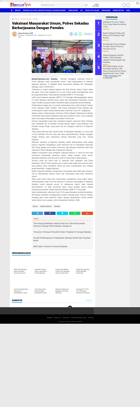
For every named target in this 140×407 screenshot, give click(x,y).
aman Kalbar (73, 10)
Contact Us (57, 317)
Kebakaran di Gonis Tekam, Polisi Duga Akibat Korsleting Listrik (114, 24)
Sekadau (35, 19)
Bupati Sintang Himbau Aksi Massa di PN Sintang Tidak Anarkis (113, 35)
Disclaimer (66, 317)
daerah (17, 19)
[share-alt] (37, 213)
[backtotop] (70, 308)
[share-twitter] (76, 34)
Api (81, 10)
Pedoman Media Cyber (78, 317)
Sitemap (90, 317)
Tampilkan (89, 300)
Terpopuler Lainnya (111, 77)
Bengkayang (106, 10)
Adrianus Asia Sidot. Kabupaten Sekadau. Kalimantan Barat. (44, 10)
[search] (64, 5)
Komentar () (88, 34)
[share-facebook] (71, 34)
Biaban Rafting (118, 10)
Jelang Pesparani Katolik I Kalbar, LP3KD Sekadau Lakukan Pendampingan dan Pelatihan (114, 58)
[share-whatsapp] (80, 34)
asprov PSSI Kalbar (92, 10)
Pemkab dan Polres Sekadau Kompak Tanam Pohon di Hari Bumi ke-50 (114, 46)
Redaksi (49, 317)
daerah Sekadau (26, 19)
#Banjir (17, 10)
